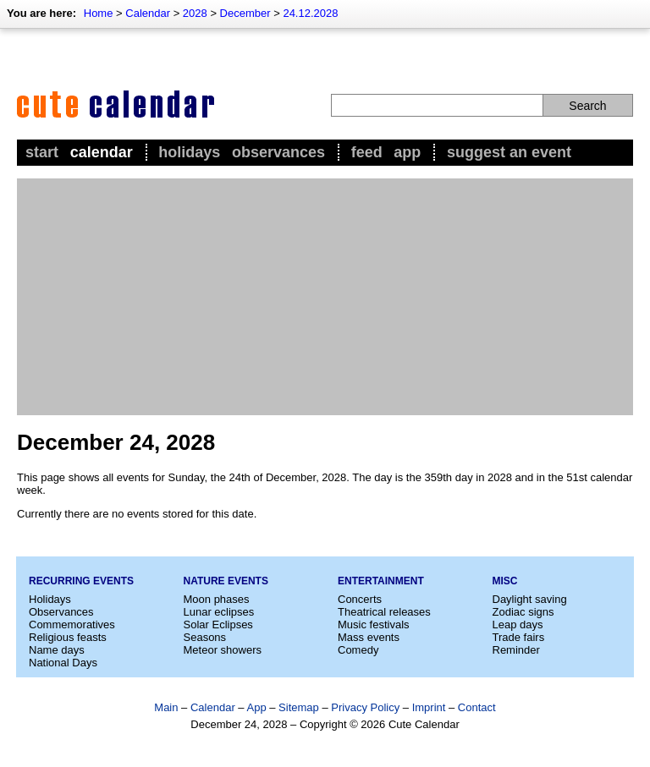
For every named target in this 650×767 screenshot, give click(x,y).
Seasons (205, 637)
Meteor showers (223, 650)
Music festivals (374, 624)
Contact (477, 707)
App (407, 152)
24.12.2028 (310, 13)
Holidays (189, 152)
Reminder (516, 650)
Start (41, 152)
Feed (367, 152)
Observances (278, 152)
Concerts (360, 599)
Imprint (429, 707)
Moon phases (217, 599)
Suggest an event (509, 152)
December (245, 13)
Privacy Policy (365, 707)
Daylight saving (530, 599)
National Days (63, 662)
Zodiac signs (523, 611)
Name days (57, 650)
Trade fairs (519, 637)
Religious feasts (68, 637)
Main (166, 707)
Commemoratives (72, 624)
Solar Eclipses (218, 624)
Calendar (147, 13)
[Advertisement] (325, 296)
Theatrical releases (384, 611)
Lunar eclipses (219, 611)
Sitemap (298, 707)
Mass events (368, 637)
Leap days (518, 624)
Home (98, 13)
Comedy (358, 650)
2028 (195, 13)
